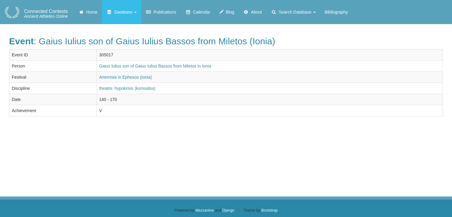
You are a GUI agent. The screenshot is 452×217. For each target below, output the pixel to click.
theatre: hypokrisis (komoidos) (127, 88)
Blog (226, 12)
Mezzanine (205, 210)
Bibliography (336, 12)
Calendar (197, 12)
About (252, 12)
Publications (161, 12)
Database (122, 12)
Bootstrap (269, 210)
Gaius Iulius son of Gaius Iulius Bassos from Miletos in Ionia (155, 66)
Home (87, 12)
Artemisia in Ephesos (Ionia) (125, 77)
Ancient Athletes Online (46, 14)
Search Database (293, 12)
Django (228, 210)
